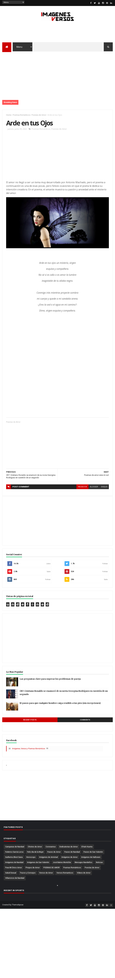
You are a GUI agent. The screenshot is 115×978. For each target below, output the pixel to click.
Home (8, 115)
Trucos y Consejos (27, 873)
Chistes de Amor (35, 847)
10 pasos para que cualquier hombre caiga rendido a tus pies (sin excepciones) (60, 703)
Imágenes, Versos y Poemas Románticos (28, 749)
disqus (104, 487)
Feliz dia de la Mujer (35, 852)
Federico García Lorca (14, 852)
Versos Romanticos (65, 873)
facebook (82, 487)
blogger (94, 487)
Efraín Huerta (86, 847)
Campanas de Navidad (14, 847)
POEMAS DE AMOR (51, 868)
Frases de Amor (54, 852)
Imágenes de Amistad (48, 857)
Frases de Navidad (72, 852)
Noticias (99, 862)
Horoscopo (30, 857)
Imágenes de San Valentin (38, 862)
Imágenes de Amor (70, 857)
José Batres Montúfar (62, 862)
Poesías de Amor (39, 115)
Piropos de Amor (33, 868)
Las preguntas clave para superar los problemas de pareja (50, 679)
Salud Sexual (10, 873)
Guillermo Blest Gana (14, 857)
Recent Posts (30, 720)
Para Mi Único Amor (13, 868)
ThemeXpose (17, 905)
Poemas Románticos (21, 115)
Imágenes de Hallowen (90, 857)
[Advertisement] (57, 32)
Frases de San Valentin (93, 852)
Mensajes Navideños (83, 862)
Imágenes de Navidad (14, 862)
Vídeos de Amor (83, 873)
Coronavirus (51, 847)
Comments (85, 720)
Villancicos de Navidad (14, 878)
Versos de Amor (46, 873)
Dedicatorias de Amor (68, 847)
